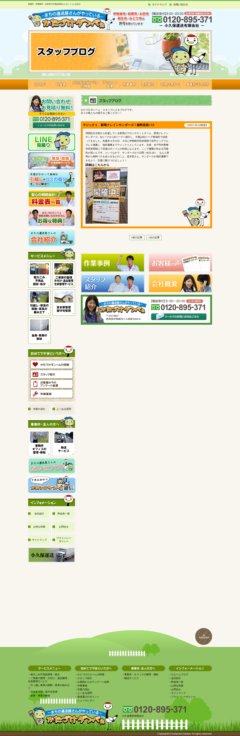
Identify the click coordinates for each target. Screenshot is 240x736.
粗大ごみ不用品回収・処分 (45, 674)
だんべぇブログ (179, 674)
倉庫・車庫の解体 (40, 695)
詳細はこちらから (98, 164)
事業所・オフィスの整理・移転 (141, 674)
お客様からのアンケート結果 (93, 682)
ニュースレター (85, 700)
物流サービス (131, 678)
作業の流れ (83, 689)
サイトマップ (178, 693)
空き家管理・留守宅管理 (44, 691)
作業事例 (82, 685)
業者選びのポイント (88, 696)
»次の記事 (154, 237)
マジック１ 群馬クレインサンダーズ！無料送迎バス (119, 125)
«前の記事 (136, 237)
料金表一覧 (177, 682)
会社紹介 (176, 678)
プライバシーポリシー (183, 696)
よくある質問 (84, 693)
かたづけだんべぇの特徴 (90, 674)
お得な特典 (177, 685)
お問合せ (176, 689)
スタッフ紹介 (84, 678)
